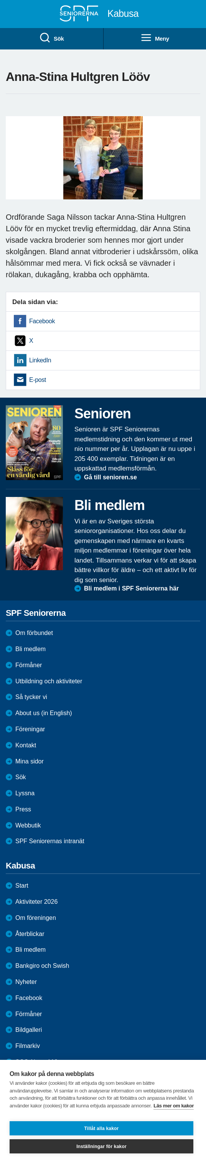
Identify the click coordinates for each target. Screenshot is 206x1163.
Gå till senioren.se (110, 477)
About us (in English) (43, 713)
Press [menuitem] (23, 809)
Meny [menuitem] (154, 38)
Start (21, 885)
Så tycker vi (31, 697)
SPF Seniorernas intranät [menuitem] (49, 841)
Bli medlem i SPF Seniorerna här (131, 588)
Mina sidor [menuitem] (29, 761)
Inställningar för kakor (101, 1146)
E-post (37, 380)
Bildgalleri (28, 1029)
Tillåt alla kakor (101, 1128)
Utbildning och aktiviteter (48, 681)
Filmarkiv (27, 1046)
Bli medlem (30, 649)
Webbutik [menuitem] (28, 825)
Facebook (42, 321)
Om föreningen (35, 918)
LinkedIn (40, 360)
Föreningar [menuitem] (30, 729)
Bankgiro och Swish (42, 965)
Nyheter (26, 982)
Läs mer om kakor (173, 1106)
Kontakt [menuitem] (25, 745)
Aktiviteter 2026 (36, 901)
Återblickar (29, 934)
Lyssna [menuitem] (25, 793)
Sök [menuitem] (51, 38)
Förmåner (28, 665)
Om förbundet (34, 633)
